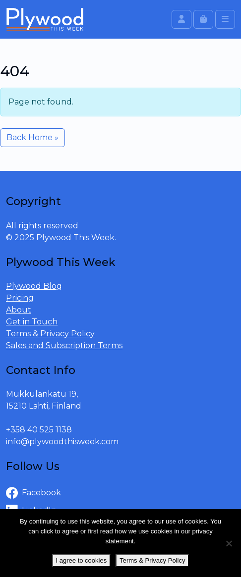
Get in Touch (32, 321)
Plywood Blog (34, 286)
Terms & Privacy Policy (50, 333)
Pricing (20, 298)
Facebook (33, 493)
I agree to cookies (81, 560)
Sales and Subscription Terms (64, 345)
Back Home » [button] (32, 137)
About (18, 310)
